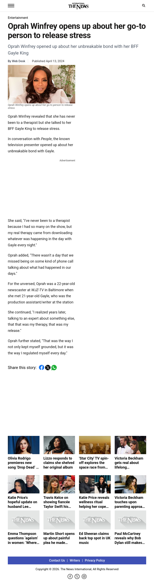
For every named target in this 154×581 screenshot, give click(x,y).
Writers (75, 560)
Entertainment (18, 18)
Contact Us (57, 560)
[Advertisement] (41, 188)
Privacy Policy (95, 560)
